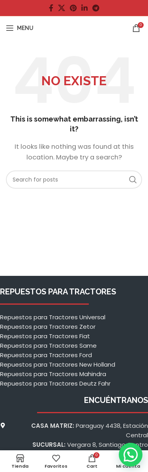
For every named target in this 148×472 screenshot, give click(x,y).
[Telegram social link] (95, 8)
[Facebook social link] (51, 8)
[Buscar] (74, 179)
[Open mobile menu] (19, 28)
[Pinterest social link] (73, 8)
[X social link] (61, 8)
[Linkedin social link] (84, 8)
